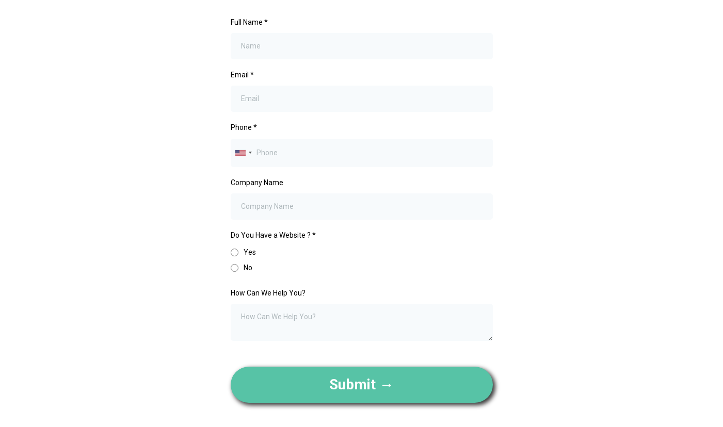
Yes (250, 252)
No (248, 268)
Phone (244, 127)
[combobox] (243, 153)
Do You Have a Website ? (273, 235)
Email (242, 75)
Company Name (257, 182)
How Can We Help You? (268, 293)
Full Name (249, 22)
